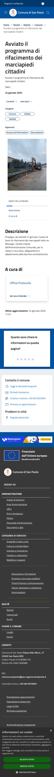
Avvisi (10, 619)
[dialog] (27, 752)
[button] (27, 772)
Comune (39, 24)
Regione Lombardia (13, 3)
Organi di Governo (15, 499)
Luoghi (10, 632)
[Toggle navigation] (5, 12)
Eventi (10, 637)
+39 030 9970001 (28, 683)
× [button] (51, 731)
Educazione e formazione (24, 574)
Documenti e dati (15, 527)
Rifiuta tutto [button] (27, 766)
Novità (16, 24)
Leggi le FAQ (13, 706)
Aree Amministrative (17, 504)
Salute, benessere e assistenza (26, 587)
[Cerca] (48, 12)
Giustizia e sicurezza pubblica (26, 578)
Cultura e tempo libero (18, 546)
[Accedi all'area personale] (43, 3)
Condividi (12, 101)
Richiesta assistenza (16, 711)
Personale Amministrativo (19, 523)
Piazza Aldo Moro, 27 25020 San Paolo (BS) (23, 654)
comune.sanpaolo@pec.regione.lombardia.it (24, 677)
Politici (10, 518)
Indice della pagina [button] (18, 201)
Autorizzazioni (18, 592)
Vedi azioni (26, 101)
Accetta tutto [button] (27, 759)
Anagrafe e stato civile (18, 541)
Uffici (9, 509)
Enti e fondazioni (15, 513)
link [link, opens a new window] (11, 753)
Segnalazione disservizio (18, 701)
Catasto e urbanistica (17, 555)
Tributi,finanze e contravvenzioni (28, 583)
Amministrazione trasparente (21, 724)
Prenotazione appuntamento (21, 697)
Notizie (26, 24)
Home (6, 24)
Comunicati (12, 614)
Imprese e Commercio (17, 550)
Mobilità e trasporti (16, 560)
